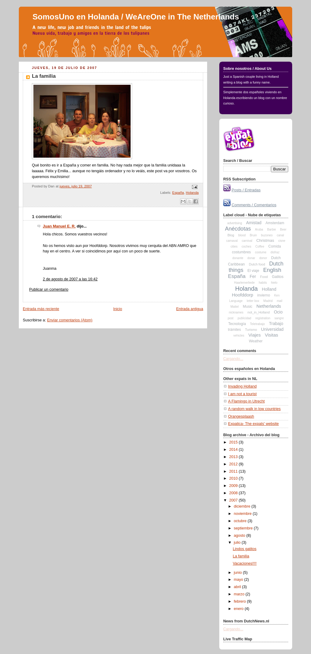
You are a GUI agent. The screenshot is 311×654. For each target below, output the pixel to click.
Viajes (254, 334)
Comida (274, 246)
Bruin (253, 235)
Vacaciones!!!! (245, 563)
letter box (253, 301)
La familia (44, 76)
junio (238, 572)
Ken (277, 295)
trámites (234, 329)
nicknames (236, 312)
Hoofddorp (242, 294)
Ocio (278, 312)
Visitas (271, 334)
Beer (283, 229)
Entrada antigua (189, 309)
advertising (234, 223)
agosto (240, 535)
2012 (234, 464)
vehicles (238, 335)
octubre (241, 521)
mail (279, 301)
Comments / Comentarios (254, 205)
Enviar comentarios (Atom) (69, 320)
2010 (234, 478)
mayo (239, 579)
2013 (234, 457)
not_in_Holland (259, 312)
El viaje (253, 271)
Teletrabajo (257, 324)
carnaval (232, 240)
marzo (240, 594)
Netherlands (268, 306)
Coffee (259, 246)
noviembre (243, 514)
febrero (240, 601)
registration (262, 318)
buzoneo (266, 235)
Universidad (272, 329)
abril (238, 587)
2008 (234, 493)
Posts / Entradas (246, 190)
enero (239, 609)
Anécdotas (238, 229)
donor (263, 258)
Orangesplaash (241, 416)
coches (246, 246)
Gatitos (277, 277)
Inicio (117, 309)
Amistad (253, 222)
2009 (234, 486)
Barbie (271, 229)
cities (234, 246)
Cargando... (233, 359)
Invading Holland (242, 386)
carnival (247, 240)
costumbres (241, 252)
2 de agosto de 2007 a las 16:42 (70, 279)
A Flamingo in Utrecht (246, 401)
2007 (234, 500)
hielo (274, 282)
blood (241, 235)
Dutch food (257, 264)
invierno (263, 295)
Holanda (192, 192)
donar (251, 258)
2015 (234, 442)
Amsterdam (274, 223)
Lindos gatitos (245, 549)
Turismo (251, 329)
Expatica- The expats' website (253, 424)
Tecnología (237, 324)
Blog (230, 235)
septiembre (244, 528)
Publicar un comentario (48, 289)
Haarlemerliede (244, 282)
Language (236, 301)
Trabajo (276, 323)
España (178, 192)
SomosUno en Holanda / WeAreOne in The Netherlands (135, 16)
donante (237, 258)
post (231, 318)
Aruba (259, 229)
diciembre (242, 506)
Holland (269, 289)
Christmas (265, 240)
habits (263, 282)
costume (260, 252)
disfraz (275, 252)
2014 (234, 449)
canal (280, 235)
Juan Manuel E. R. (59, 226)
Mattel (235, 306)
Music (247, 306)
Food (264, 277)
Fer (253, 276)
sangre (279, 318)
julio (238, 542)
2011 (234, 471)
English (272, 270)
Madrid (268, 301)
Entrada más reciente (41, 309)
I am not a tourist (242, 394)
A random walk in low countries (254, 409)
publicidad (244, 318)
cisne (281, 240)
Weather (255, 341)
